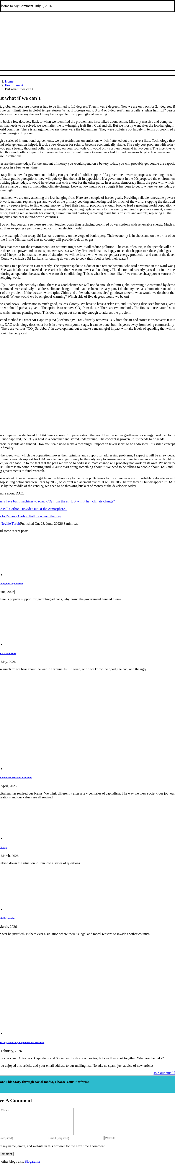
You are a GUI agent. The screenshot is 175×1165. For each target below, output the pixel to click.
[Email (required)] (75, 1143)
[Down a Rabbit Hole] (33, 644)
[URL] (132, 1143)
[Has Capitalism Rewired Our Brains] (80, 769)
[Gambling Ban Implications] (34, 575)
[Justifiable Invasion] (32, 909)
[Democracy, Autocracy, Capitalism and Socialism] (80, 1033)
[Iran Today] (36, 838)
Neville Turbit (10, 523)
